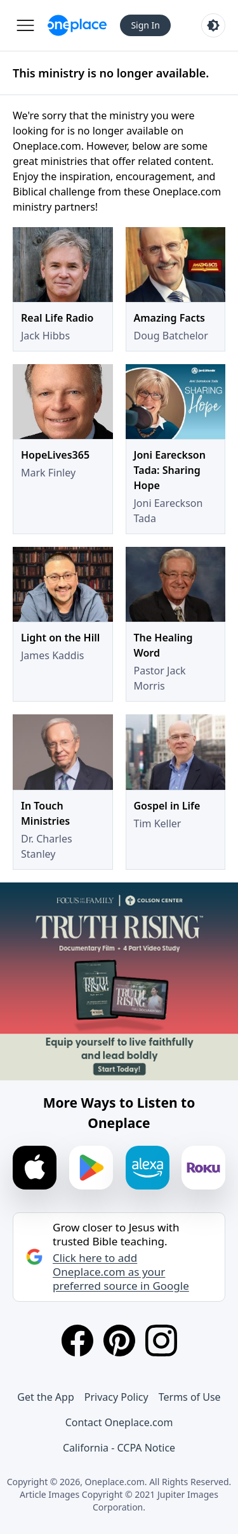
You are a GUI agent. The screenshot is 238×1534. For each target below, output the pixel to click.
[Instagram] (161, 1340)
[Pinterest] (119, 1340)
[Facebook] (77, 1340)
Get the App (45, 1397)
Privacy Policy (116, 1397)
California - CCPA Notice (119, 1448)
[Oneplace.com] (77, 25)
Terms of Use (190, 1397)
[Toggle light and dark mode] (213, 25)
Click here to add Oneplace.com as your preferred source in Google (121, 1272)
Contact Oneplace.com (119, 1422)
